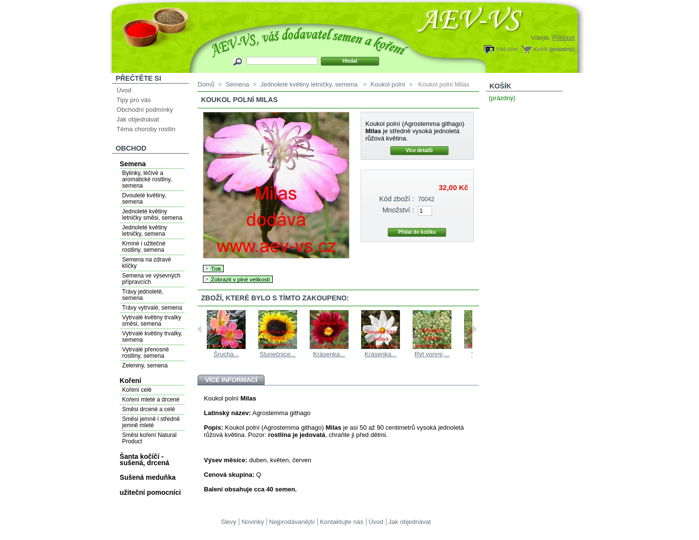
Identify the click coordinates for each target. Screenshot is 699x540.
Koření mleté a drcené (151, 399)
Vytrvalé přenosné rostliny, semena (145, 352)
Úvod (123, 90)
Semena (133, 164)
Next (474, 329)
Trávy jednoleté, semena (143, 294)
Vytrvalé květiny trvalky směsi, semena (152, 320)
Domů (206, 84)
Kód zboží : (396, 199)
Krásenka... (329, 354)
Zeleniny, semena (145, 365)
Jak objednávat (137, 119)
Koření (130, 380)
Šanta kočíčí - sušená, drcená (144, 460)
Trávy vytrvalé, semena (152, 307)
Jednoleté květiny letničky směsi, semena (152, 214)
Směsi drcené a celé (148, 409)
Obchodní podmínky (144, 109)
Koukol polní (387, 84)
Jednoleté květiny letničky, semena (144, 230)
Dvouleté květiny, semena (144, 198)
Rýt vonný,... (432, 354)
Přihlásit (563, 37)
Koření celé (137, 389)
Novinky (252, 521)
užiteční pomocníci (150, 492)
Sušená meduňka (148, 477)
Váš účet (507, 49)
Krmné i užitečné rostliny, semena (144, 246)
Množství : (398, 210)
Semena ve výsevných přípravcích (151, 278)
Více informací (231, 379)
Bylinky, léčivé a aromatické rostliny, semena (147, 179)
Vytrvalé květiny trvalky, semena (152, 336)
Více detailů (419, 150)
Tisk (216, 268)
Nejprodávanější (292, 521)
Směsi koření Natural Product (149, 438)
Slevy (228, 521)
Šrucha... (226, 354)
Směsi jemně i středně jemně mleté (151, 422)
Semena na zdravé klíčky (146, 262)
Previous (200, 329)
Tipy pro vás (133, 100)
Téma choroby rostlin (145, 129)
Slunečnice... (278, 354)
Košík (540, 49)
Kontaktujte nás (342, 521)
